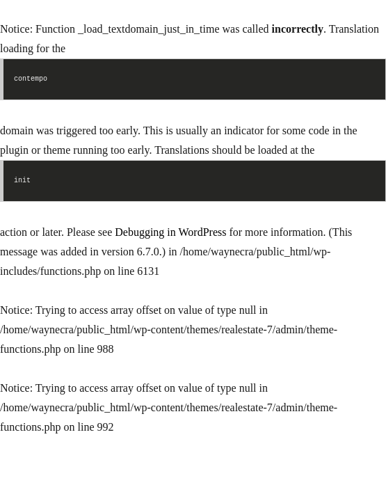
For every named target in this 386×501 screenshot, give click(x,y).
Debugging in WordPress (170, 232)
